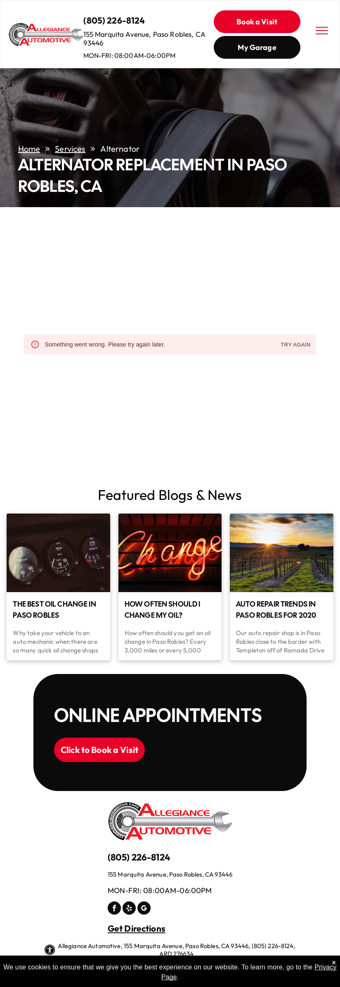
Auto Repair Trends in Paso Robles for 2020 (276, 609)
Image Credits (177, 964)
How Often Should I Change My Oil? (163, 609)
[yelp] (129, 909)
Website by (217, 964)
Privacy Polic (132, 964)
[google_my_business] (144, 909)
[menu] (322, 30)
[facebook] (114, 909)
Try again (295, 345)
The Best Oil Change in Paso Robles (54, 609)
